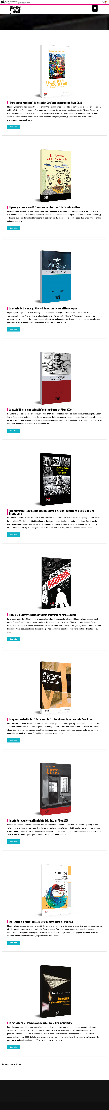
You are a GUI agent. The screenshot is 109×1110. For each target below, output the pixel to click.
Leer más (13, 127)
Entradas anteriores (11, 1064)
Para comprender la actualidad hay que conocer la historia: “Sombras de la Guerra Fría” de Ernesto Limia (51, 512)
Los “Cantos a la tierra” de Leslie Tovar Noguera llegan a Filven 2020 (41, 922)
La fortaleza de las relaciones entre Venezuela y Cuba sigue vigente (40, 1023)
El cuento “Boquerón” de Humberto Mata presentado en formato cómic (42, 615)
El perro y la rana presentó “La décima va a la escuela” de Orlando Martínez (44, 207)
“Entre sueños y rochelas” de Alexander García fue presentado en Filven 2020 (45, 103)
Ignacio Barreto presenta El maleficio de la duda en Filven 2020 (38, 820)
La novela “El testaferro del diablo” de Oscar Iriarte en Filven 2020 (40, 409)
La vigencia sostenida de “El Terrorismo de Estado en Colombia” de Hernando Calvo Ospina (51, 719)
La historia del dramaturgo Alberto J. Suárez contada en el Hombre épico (43, 308)
